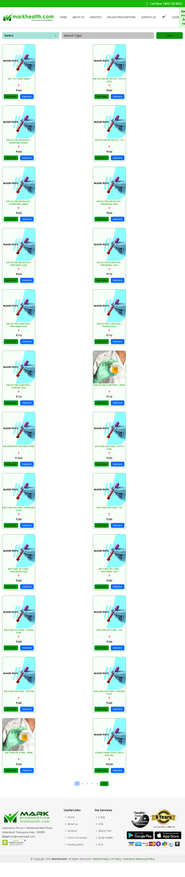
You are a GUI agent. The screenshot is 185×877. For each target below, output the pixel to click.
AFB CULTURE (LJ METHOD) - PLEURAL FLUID (110, 331)
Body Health (105, 852)
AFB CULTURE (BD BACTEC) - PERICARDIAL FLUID (110, 206)
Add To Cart (12, 98)
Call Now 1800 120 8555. (164, 4)
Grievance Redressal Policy (139, 873)
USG (100, 838)
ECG (100, 859)
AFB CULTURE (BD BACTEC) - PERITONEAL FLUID (19, 268)
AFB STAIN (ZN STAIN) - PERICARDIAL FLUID (19, 581)
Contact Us (148, 17)
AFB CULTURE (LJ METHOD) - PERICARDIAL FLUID (109, 268)
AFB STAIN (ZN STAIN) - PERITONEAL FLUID (110, 581)
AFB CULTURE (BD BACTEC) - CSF (110, 142)
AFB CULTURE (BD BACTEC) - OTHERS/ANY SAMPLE (19, 206)
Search (170, 35)
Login (175, 17)
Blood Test (104, 845)
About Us (78, 17)
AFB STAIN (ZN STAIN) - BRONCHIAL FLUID (19, 518)
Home (63, 17)
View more (27, 98)
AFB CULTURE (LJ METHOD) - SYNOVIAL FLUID (19, 393)
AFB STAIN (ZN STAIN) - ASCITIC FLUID (109, 456)
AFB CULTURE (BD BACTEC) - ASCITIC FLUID (110, 81)
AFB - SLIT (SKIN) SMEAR (19, 80)
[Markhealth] (26, 831)
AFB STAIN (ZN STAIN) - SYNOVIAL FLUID (110, 706)
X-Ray (101, 831)
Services (96, 17)
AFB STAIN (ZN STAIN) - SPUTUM (19, 704)
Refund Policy (101, 873)
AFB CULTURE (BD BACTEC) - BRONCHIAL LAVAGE (19, 143)
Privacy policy (75, 859)
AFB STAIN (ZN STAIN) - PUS (110, 642)
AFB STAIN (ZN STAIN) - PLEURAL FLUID (19, 643)
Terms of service (77, 852)
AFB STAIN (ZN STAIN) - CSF (110, 517)
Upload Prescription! (121, 17)
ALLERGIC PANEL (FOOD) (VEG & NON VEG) (110, 768)
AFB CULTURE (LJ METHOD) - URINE (110, 392)
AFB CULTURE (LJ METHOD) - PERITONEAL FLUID (19, 331)
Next (104, 798)
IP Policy (116, 873)
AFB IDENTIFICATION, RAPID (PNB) (19, 455)
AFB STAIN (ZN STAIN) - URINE (19, 767)
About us (72, 838)
